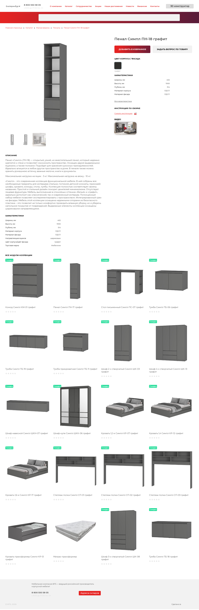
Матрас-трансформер (65, 556)
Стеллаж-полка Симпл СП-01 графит (72, 495)
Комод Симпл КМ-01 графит (20, 307)
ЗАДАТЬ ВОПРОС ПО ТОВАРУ (172, 49)
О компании (56, 6)
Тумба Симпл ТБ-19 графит (19, 369)
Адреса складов (89, 593)
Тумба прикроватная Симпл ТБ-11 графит (75, 369)
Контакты (154, 6)
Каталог (69, 6)
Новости (130, 6)
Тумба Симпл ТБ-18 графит (163, 556)
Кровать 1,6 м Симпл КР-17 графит (23, 495)
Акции (98, 6)
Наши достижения (114, 6)
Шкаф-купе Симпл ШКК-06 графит (72, 433)
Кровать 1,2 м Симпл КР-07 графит (119, 433)
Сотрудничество (84, 6)
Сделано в (182, 604)
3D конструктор (179, 6)
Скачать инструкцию (123, 113)
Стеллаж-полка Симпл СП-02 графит (121, 495)
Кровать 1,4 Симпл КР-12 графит (166, 433)
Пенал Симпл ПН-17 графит (68, 307)
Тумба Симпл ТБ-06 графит (163, 307)
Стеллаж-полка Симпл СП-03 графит (168, 495)
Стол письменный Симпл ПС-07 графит (122, 307)
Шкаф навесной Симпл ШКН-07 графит (26, 433)
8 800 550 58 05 (32, 5)
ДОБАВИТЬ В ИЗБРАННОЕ (132, 49)
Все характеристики (123, 101)
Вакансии (142, 6)
